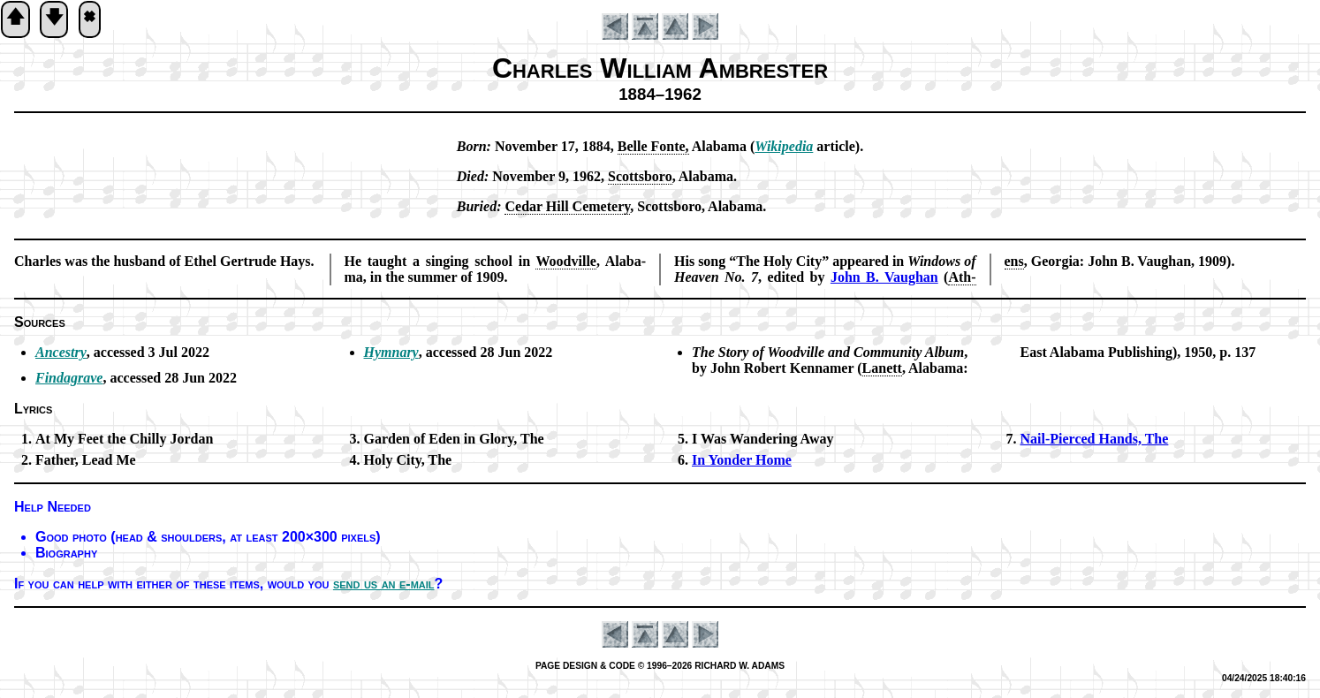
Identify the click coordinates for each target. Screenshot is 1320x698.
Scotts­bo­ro (640, 176)
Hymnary (391, 352)
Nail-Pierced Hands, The (1094, 438)
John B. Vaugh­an (884, 277)
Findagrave (68, 377)
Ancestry (61, 352)
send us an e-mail (384, 583)
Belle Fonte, (653, 146)
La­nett (882, 368)
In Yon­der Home (742, 459)
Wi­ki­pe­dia (784, 146)
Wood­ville (565, 261)
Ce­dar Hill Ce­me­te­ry (567, 206)
